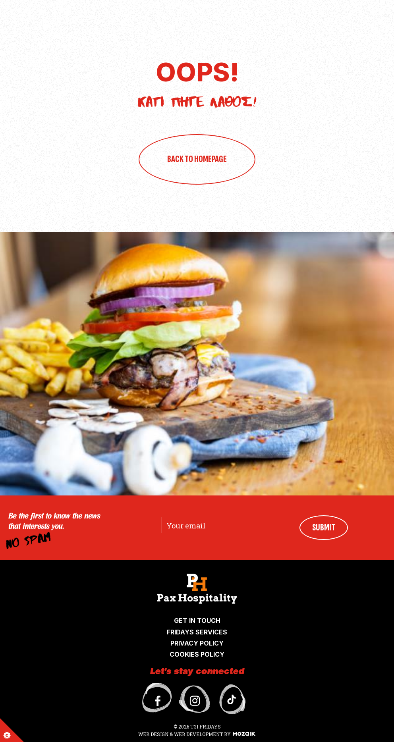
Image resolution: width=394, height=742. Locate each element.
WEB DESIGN (154, 734)
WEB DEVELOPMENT (198, 734)
